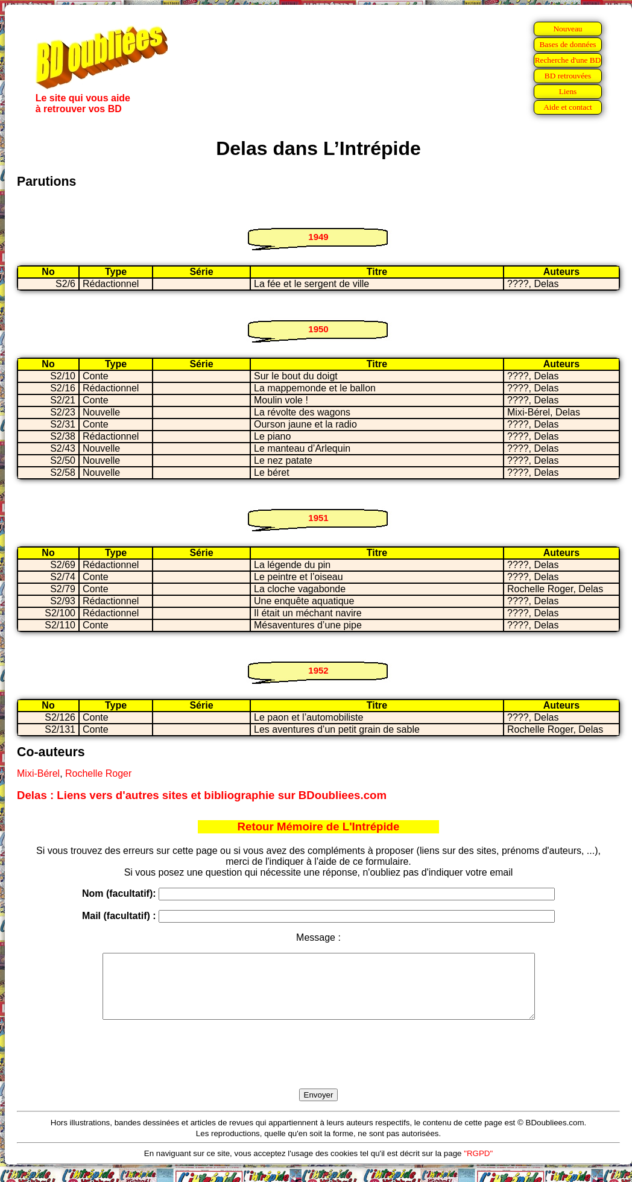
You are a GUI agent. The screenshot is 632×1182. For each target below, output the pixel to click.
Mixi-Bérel (38, 773)
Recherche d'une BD (568, 60)
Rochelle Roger (98, 773)
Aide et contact (567, 107)
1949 (318, 237)
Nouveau (567, 28)
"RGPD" (478, 1166)
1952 (318, 670)
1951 (318, 518)
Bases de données (567, 44)
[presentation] (318, 1068)
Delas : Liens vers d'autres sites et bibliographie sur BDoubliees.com (202, 795)
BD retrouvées (568, 75)
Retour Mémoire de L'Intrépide (319, 826)
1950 (318, 329)
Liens (568, 91)
